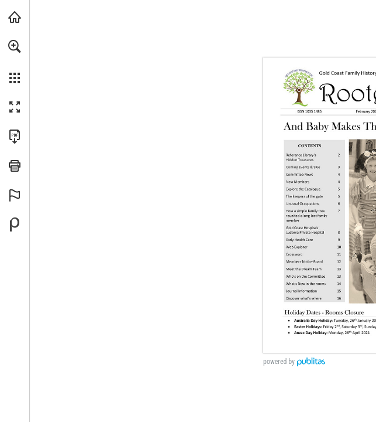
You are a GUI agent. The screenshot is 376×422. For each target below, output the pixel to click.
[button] (14, 46)
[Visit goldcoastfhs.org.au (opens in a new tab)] (14, 17)
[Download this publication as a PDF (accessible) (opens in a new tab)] (14, 136)
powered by (279, 362)
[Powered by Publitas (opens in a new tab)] (14, 224)
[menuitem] (14, 61)
